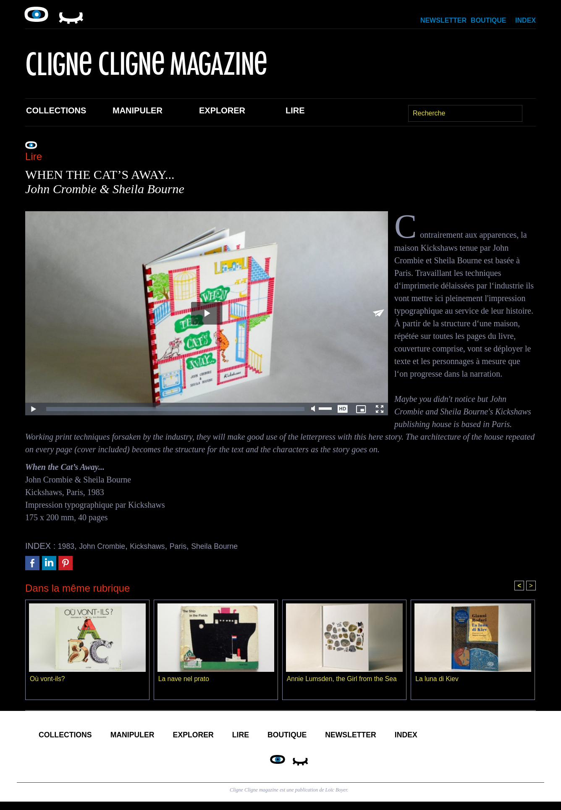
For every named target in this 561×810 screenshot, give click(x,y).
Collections (56, 110)
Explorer (222, 110)
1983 (67, 545)
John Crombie (107, 545)
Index (525, 20)
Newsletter (443, 20)
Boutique (488, 20)
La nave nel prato (184, 679)
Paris (192, 545)
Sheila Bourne (232, 545)
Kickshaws (158, 545)
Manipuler (138, 110)
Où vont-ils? (48, 679)
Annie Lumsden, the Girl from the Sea (343, 679)
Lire (295, 110)
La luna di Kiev (437, 679)
